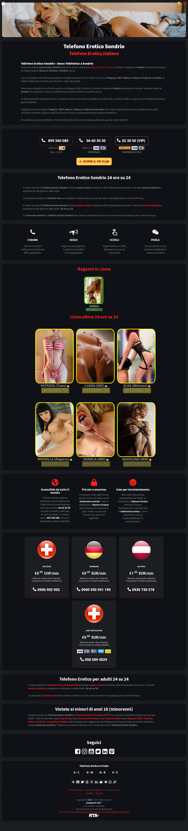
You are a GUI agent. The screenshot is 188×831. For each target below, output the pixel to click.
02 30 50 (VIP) (130, 141)
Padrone (148, 718)
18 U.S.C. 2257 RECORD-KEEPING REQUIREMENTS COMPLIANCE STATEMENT (94, 812)
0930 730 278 (140, 590)
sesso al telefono (151, 205)
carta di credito (113, 718)
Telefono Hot (50, 695)
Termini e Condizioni (93, 790)
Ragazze (95, 67)
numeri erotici (83, 205)
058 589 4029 (93, 660)
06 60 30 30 (92, 141)
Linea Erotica (65, 718)
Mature (110, 67)
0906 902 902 (46, 590)
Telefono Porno (55, 685)
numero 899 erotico (88, 718)
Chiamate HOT (71, 685)
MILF (103, 67)
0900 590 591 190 (93, 590)
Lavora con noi (112, 790)
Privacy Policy (75, 790)
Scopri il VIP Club (93, 162)
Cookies (89, 793)
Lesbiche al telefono (58, 721)
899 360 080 (54, 141)
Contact (99, 793)
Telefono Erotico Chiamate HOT (92, 715)
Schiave (41, 721)
